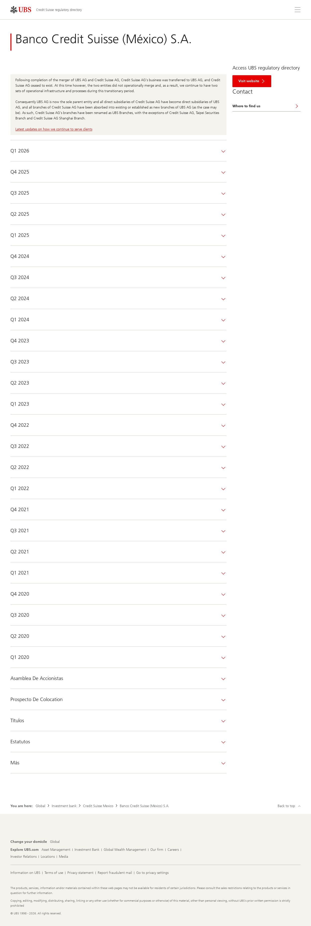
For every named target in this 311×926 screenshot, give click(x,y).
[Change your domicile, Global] (55, 842)
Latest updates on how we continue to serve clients (53, 129)
